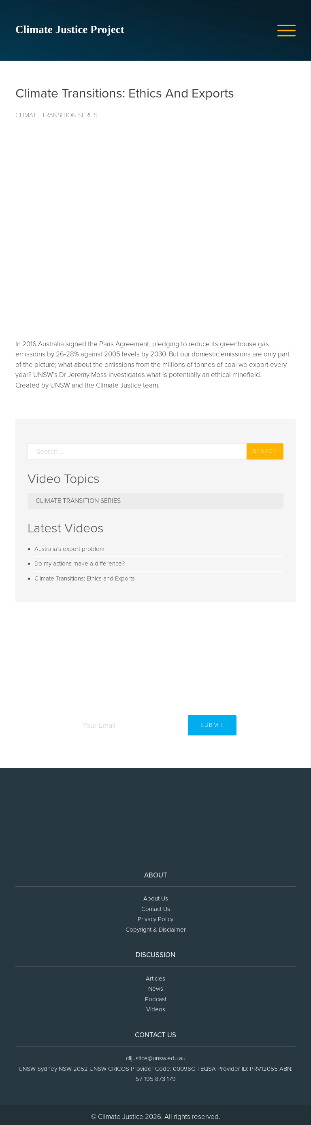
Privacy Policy (155, 919)
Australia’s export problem (69, 549)
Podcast (155, 999)
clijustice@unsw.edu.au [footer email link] (155, 1058)
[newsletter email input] (131, 725)
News (155, 988)
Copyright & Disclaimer (156, 929)
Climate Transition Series (56, 115)
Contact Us (155, 909)
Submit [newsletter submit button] (212, 725)
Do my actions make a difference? (79, 563)
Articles (155, 978)
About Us (155, 898)
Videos (155, 1009)
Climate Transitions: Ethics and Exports (84, 578)
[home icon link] (76, 32)
